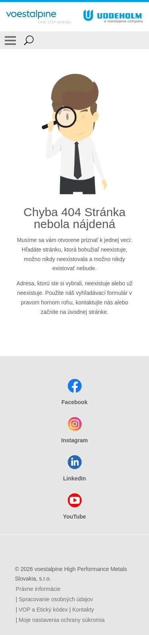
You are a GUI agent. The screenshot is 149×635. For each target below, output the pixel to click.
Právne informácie (38, 589)
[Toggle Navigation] (10, 40)
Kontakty (83, 609)
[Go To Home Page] (38, 16)
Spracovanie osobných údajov (56, 599)
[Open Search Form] (29, 40)
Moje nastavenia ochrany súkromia (61, 620)
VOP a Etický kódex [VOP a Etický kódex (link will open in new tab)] (43, 609)
